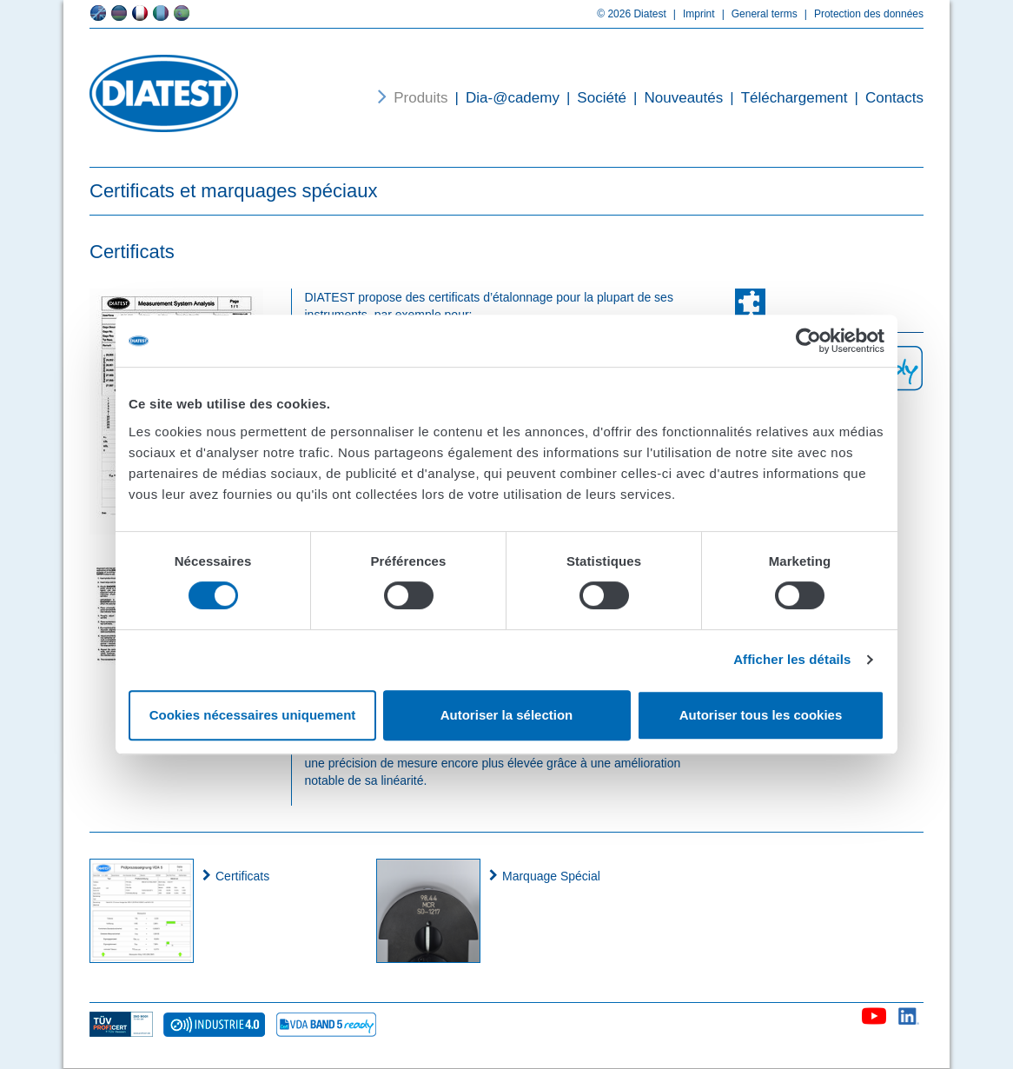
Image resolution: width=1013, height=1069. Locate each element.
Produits (420, 98)
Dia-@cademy (503, 98)
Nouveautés (674, 98)
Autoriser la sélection (506, 714)
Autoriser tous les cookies (761, 714)
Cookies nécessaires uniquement (252, 714)
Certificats (242, 876)
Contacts (885, 98)
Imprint (690, 14)
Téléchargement (785, 98)
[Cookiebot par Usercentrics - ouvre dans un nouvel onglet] (808, 341)
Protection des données (861, 14)
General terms (756, 14)
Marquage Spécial (551, 876)
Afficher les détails (792, 659)
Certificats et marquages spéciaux (233, 191)
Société (592, 98)
